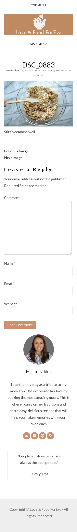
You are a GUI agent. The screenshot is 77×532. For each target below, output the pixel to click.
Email (9, 283)
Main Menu (38, 44)
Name (10, 263)
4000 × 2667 (40, 70)
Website (11, 304)
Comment (13, 197)
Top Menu (38, 5)
